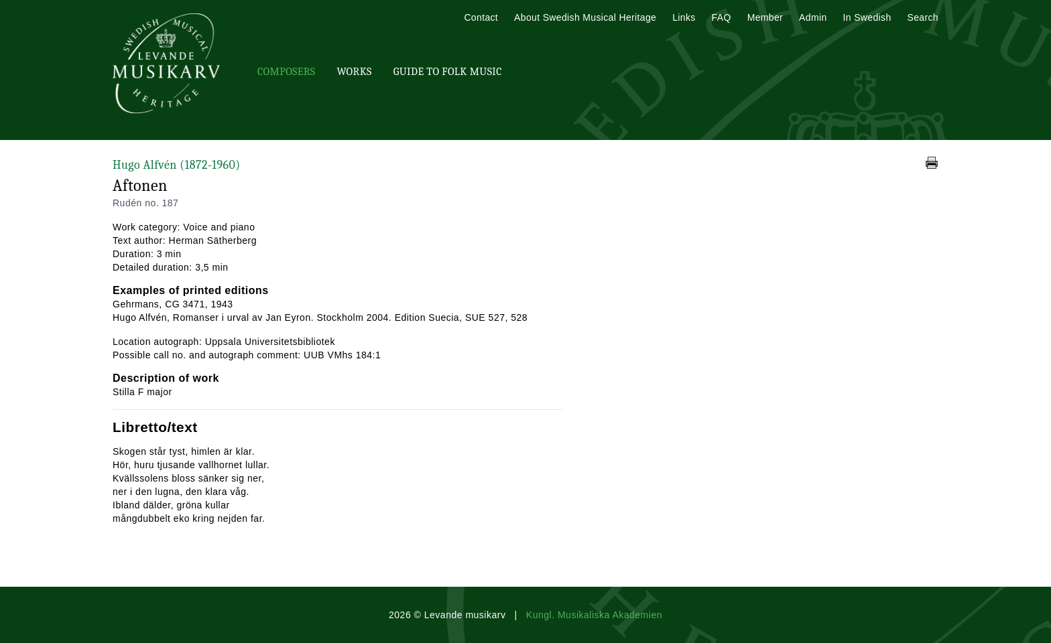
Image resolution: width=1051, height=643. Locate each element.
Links (683, 17)
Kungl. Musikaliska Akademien (594, 615)
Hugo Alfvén (177, 165)
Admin (812, 17)
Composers (286, 72)
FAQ (721, 17)
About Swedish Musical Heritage (585, 17)
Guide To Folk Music (447, 72)
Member (765, 17)
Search (923, 17)
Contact (481, 17)
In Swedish (867, 17)
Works (353, 72)
